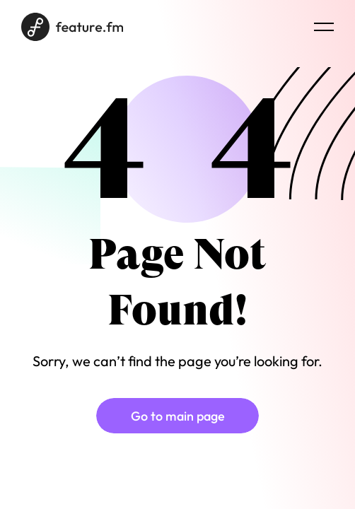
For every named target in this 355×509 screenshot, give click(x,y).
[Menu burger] (324, 27)
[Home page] (72, 27)
